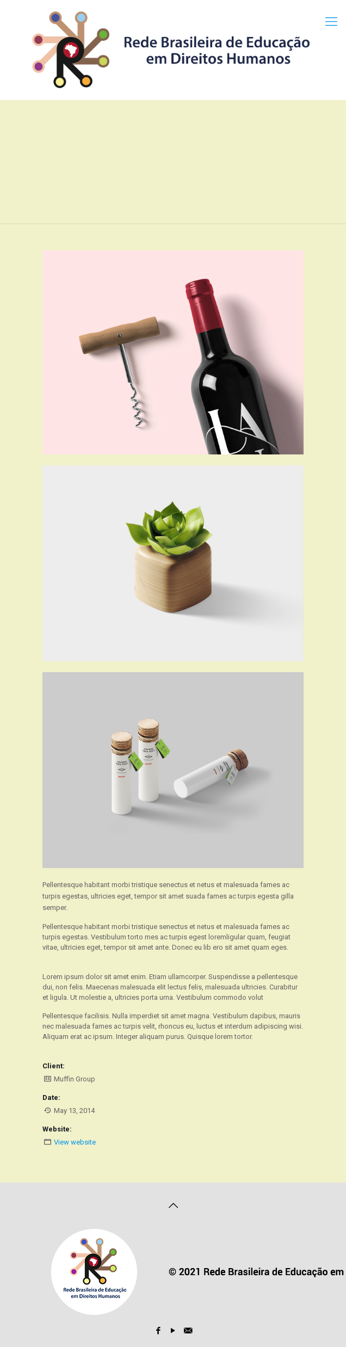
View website (75, 1142)
